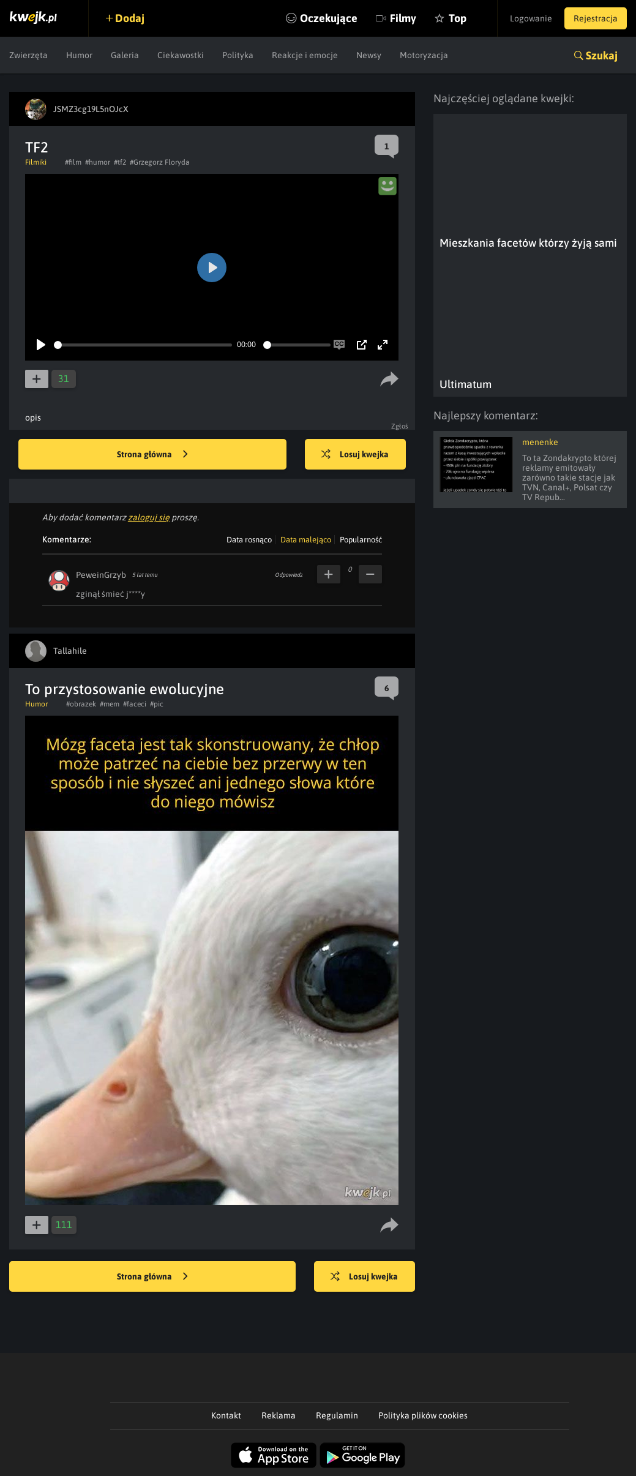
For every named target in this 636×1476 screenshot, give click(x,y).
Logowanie (531, 18)
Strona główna (152, 454)
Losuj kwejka (355, 454)
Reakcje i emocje (305, 55)
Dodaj (129, 18)
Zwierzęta (28, 55)
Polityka (237, 55)
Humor (79, 55)
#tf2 (120, 162)
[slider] (143, 345)
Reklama (278, 1415)
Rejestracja (596, 18)
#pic (156, 704)
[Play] (41, 344)
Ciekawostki (180, 55)
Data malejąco (305, 539)
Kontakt (226, 1415)
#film (73, 162)
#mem (109, 704)
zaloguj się (149, 517)
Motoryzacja (424, 55)
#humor (97, 162)
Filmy (403, 18)
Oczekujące (328, 18)
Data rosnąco (249, 539)
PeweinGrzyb (101, 575)
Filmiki (36, 162)
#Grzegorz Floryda (160, 162)
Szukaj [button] (602, 55)
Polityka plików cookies (423, 1415)
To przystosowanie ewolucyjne (124, 689)
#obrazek (81, 704)
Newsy (368, 55)
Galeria (125, 55)
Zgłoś (400, 426)
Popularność (361, 539)
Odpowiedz (288, 575)
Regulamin (337, 1415)
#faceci (134, 704)
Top (457, 18)
